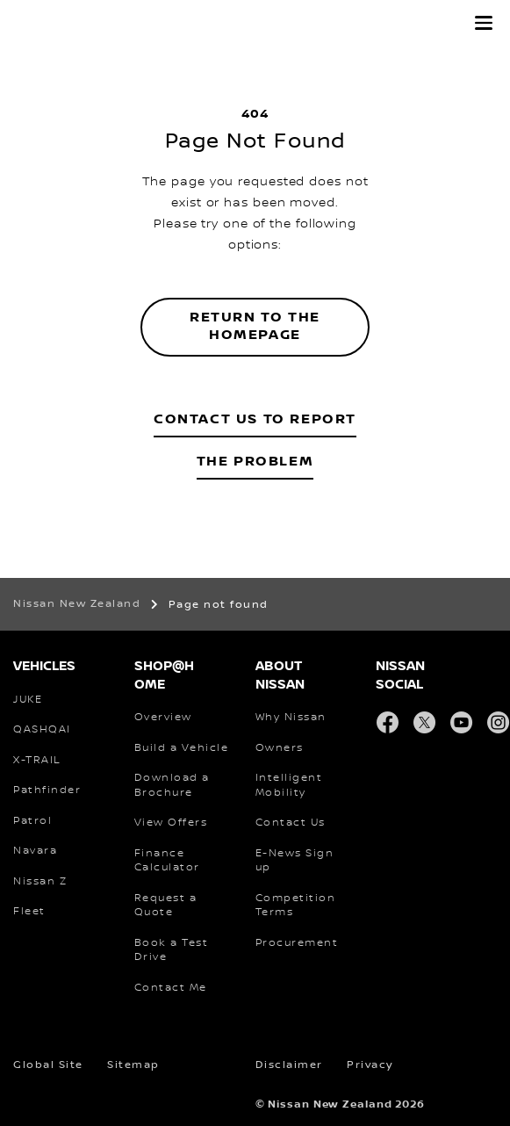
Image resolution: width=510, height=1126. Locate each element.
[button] (483, 23)
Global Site (48, 1065)
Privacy (370, 1065)
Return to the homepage (255, 326)
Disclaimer (289, 1065)
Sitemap (133, 1065)
